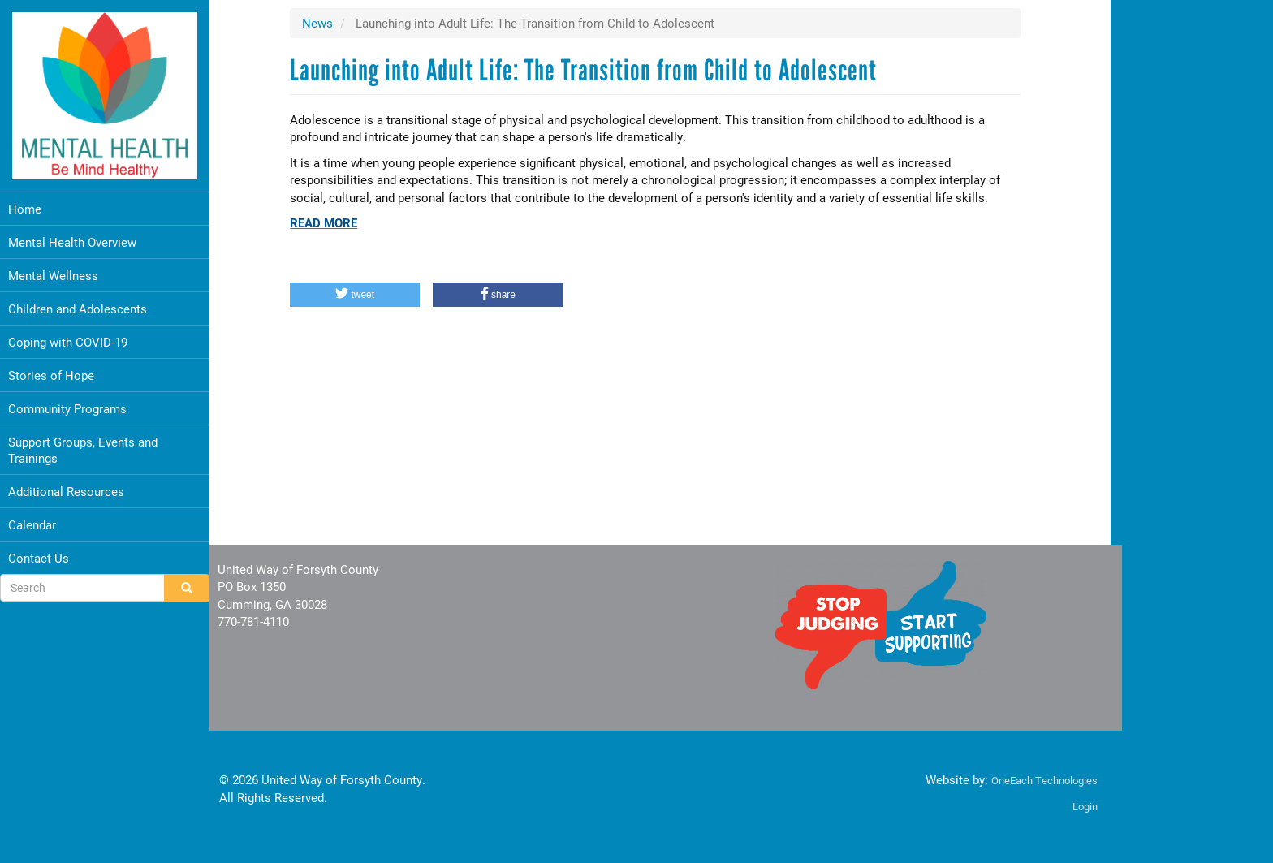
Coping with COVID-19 (67, 336)
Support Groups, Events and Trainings (83, 444)
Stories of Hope (51, 369)
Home (24, 203)
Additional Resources (66, 485)
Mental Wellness (53, 269)
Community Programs (67, 403)
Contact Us (38, 552)
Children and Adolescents (77, 303)
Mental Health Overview (72, 236)
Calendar (32, 519)
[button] (356, 295)
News (319, 23)
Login (1073, 806)
